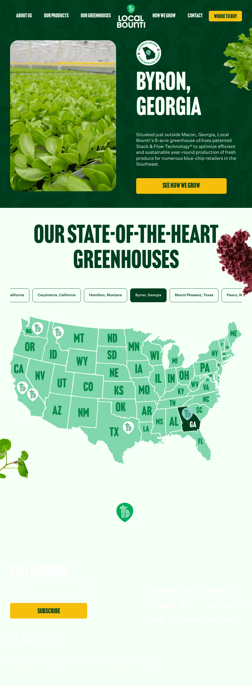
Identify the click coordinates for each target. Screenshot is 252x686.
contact (195, 16)
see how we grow (181, 185)
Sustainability (225, 605)
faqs (185, 605)
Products (165, 605)
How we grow (164, 16)
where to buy (225, 17)
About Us (164, 591)
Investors (220, 620)
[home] (131, 16)
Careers (218, 591)
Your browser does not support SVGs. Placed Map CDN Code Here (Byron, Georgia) (126, 390)
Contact (189, 591)
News (159, 620)
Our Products (56, 16)
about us (24, 16)
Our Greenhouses (96, 16)
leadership (192, 620)
